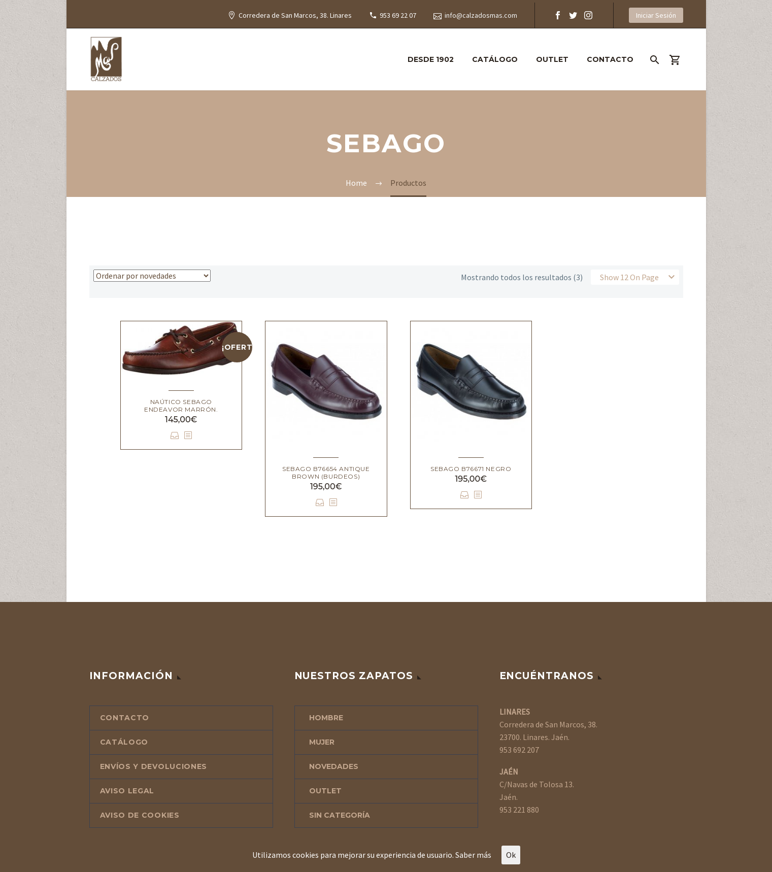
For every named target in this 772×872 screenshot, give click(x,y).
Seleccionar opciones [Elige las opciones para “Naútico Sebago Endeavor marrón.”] (175, 435)
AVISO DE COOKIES (140, 815)
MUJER (321, 742)
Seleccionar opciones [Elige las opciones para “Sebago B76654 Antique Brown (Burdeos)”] (320, 502)
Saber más (473, 855)
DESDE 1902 (431, 59)
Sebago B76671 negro (470, 469)
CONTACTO (610, 59)
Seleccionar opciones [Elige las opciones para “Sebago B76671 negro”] (464, 494)
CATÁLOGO (495, 59)
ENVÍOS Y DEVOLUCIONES (154, 766)
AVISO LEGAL (127, 790)
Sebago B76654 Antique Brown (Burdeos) (326, 472)
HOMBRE (326, 717)
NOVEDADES (333, 766)
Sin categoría (339, 815)
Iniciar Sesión (656, 15)
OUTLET (552, 59)
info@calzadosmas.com (481, 15)
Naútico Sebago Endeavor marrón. (181, 405)
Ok (511, 855)
